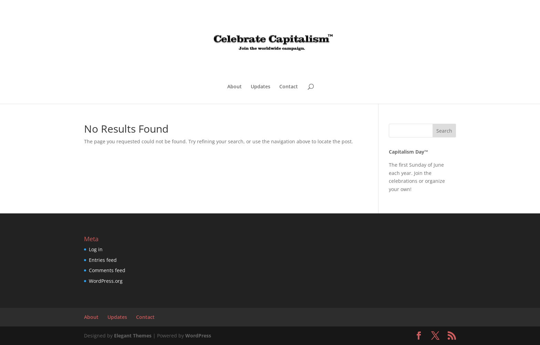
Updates (260, 87)
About (234, 87)
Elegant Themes (133, 335)
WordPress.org (106, 281)
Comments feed (107, 270)
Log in (96, 249)
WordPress (198, 335)
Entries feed (103, 260)
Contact (288, 87)
